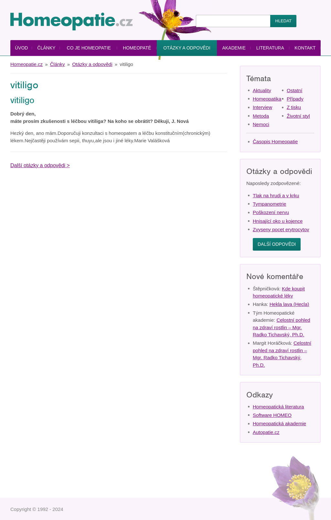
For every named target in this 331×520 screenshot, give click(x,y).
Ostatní (294, 90)
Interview (262, 107)
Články (46, 47)
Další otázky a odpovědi (37, 165)
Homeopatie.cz (26, 64)
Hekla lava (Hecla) (289, 304)
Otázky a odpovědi (186, 47)
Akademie (233, 47)
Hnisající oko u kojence (278, 221)
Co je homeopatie (89, 47)
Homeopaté (137, 47)
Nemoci (261, 124)
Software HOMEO (272, 415)
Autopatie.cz (266, 432)
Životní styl (298, 116)
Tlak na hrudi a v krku (276, 195)
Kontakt (304, 47)
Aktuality (262, 90)
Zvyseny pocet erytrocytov (281, 229)
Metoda (261, 116)
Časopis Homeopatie (275, 141)
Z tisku (294, 107)
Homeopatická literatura (278, 406)
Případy (295, 99)
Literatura (270, 47)
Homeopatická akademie (279, 423)
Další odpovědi (277, 244)
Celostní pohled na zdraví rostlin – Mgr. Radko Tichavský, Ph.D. (281, 327)
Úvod (21, 47)
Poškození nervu (271, 212)
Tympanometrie (269, 204)
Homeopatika (267, 99)
